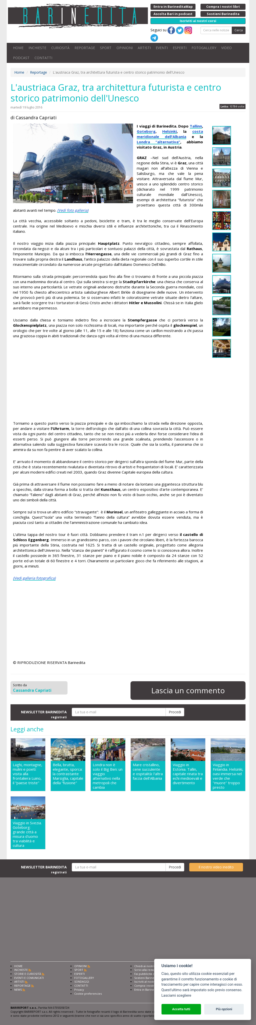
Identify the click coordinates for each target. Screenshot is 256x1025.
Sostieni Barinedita (146, 978)
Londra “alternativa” (158, 141)
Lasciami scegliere (176, 995)
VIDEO (226, 47)
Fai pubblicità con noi (148, 974)
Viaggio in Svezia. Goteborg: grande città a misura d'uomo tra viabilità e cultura (27, 834)
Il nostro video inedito (216, 867)
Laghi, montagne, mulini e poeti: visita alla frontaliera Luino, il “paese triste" (27, 773)
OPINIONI (124, 47)
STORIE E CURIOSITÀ (27, 974)
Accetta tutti (181, 1009)
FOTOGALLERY (204, 47)
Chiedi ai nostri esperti (149, 966)
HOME (18, 47)
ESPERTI (179, 47)
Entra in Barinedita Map (150, 989)
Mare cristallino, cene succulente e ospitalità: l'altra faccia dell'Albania (148, 771)
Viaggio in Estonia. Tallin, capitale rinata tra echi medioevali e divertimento (188, 773)
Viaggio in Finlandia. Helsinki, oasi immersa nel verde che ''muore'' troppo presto (228, 775)
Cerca (238, 30)
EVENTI (162, 47)
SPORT (106, 47)
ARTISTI (144, 47)
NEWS (18, 989)
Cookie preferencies (88, 993)
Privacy (79, 989)
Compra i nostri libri (147, 985)
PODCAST (21, 57)
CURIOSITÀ (60, 47)
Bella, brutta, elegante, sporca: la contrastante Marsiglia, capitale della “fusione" (68, 773)
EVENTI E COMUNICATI (29, 978)
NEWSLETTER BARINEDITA (44, 714)
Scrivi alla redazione (147, 970)
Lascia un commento (188, 690)
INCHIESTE (37, 47)
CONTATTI (43, 57)
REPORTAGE (84, 47)
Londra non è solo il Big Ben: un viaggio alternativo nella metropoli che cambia (107, 775)
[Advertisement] (108, 380)
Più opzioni (224, 1009)
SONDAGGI (81, 981)
